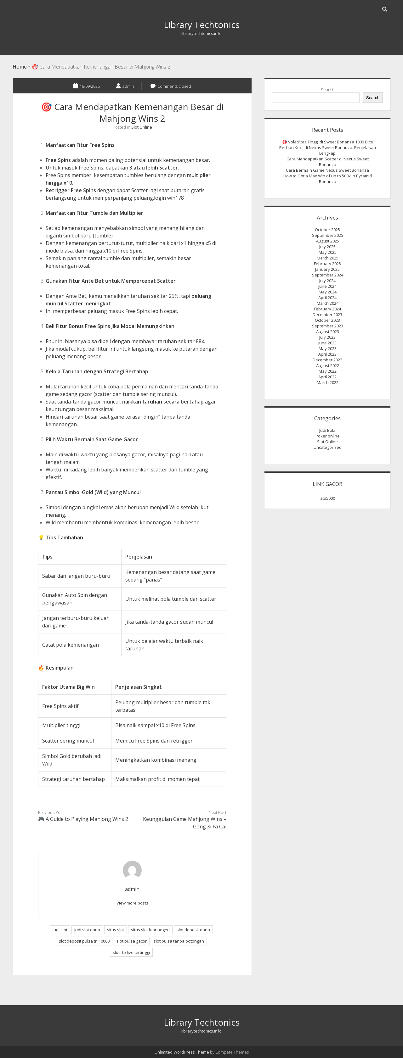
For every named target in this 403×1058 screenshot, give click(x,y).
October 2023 (327, 320)
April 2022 (327, 377)
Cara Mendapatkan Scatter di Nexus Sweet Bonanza (328, 161)
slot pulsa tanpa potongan (179, 941)
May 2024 (328, 292)
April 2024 (327, 297)
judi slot (60, 930)
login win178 (169, 197)
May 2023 (328, 348)
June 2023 (327, 343)
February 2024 (327, 309)
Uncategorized (328, 447)
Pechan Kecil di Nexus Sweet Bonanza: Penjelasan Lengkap (327, 150)
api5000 (327, 498)
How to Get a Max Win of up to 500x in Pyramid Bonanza (327, 178)
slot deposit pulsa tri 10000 (84, 941)
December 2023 (327, 314)
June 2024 (327, 286)
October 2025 (327, 229)
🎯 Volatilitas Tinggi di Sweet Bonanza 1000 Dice (327, 142)
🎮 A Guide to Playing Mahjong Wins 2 (83, 819)
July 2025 (327, 246)
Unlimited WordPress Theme (182, 1052)
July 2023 (327, 337)
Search (327, 89)
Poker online (327, 436)
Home (20, 66)
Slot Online (141, 127)
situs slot (115, 930)
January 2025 (327, 269)
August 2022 (327, 365)
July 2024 (327, 280)
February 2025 (327, 263)
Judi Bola (327, 430)
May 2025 (328, 252)
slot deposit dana (193, 930)
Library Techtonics (202, 25)
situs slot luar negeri (150, 930)
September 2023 (327, 326)
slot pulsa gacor (131, 941)
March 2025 (327, 258)
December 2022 (327, 360)
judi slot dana (87, 930)
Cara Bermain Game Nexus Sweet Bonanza (327, 170)
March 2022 (327, 382)
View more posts (132, 903)
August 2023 (327, 331)
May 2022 (328, 371)
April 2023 (327, 354)
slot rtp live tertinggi (131, 952)
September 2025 (327, 235)
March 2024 (327, 303)
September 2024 (327, 275)
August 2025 (327, 241)
